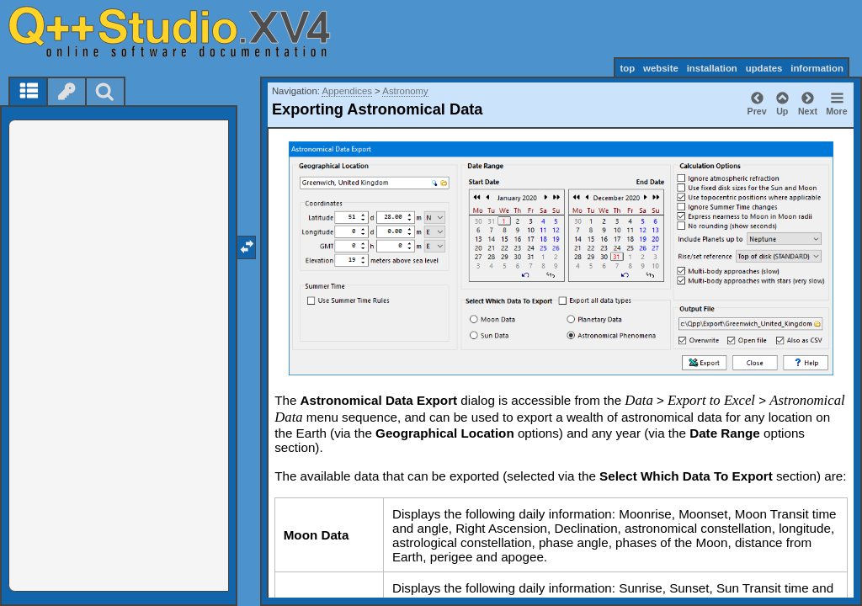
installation (712, 68)
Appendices (347, 91)
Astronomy (405, 91)
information (816, 68)
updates (764, 68)
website (660, 68)
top (627, 68)
